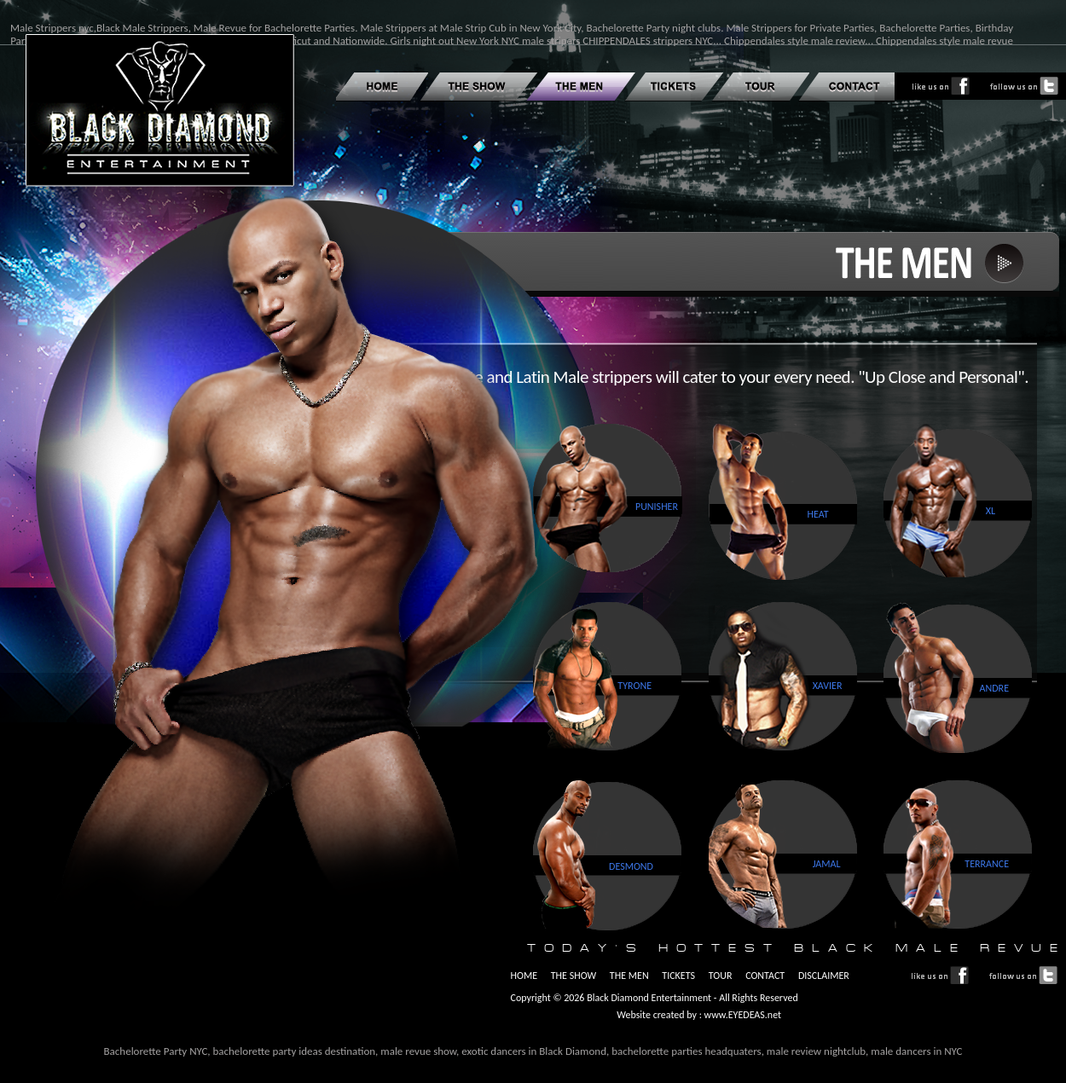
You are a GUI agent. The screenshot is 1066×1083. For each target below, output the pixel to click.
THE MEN (629, 976)
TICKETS (678, 976)
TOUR (721, 976)
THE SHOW (573, 976)
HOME (523, 976)
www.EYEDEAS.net (741, 1015)
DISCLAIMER (823, 976)
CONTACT (765, 976)
